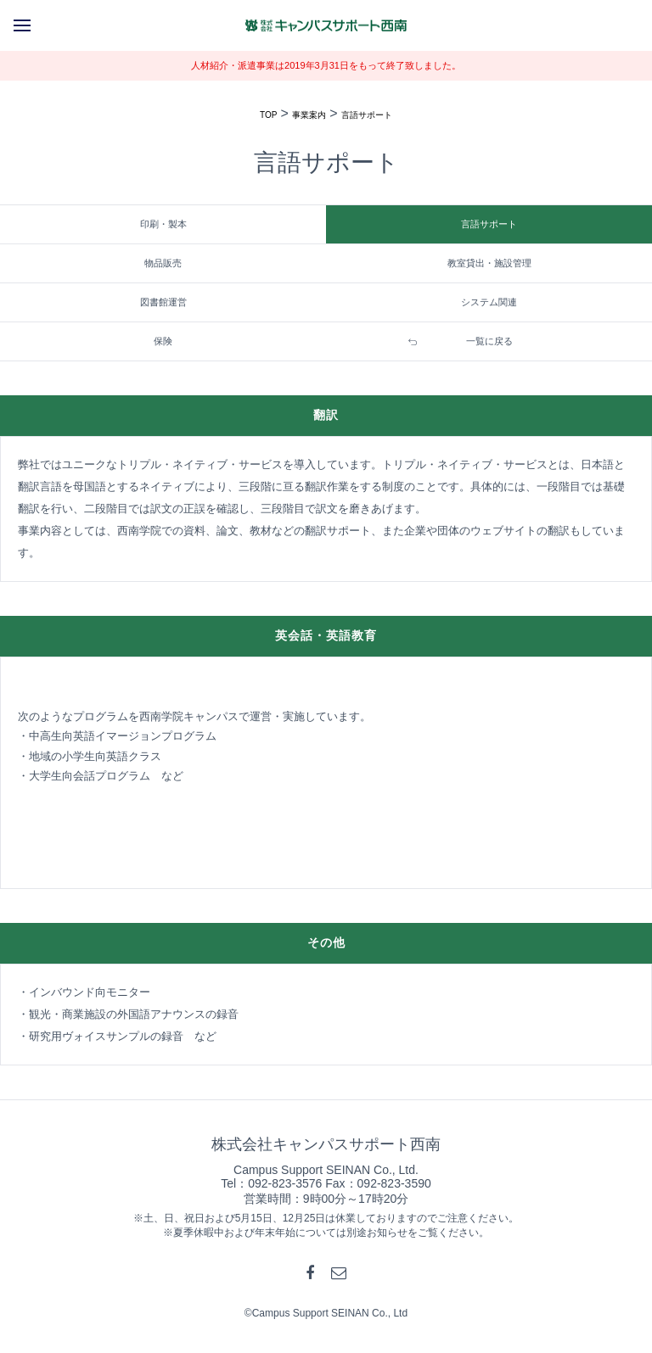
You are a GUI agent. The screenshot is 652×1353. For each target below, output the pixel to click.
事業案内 (309, 115)
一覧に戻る (489, 341)
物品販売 (163, 263)
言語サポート (366, 115)
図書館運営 (163, 302)
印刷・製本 (163, 224)
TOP (268, 115)
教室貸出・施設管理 (489, 263)
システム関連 (489, 302)
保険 (163, 341)
